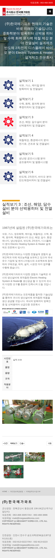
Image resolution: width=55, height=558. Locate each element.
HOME (4, 491)
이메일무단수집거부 (33, 491)
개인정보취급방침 (16, 491)
